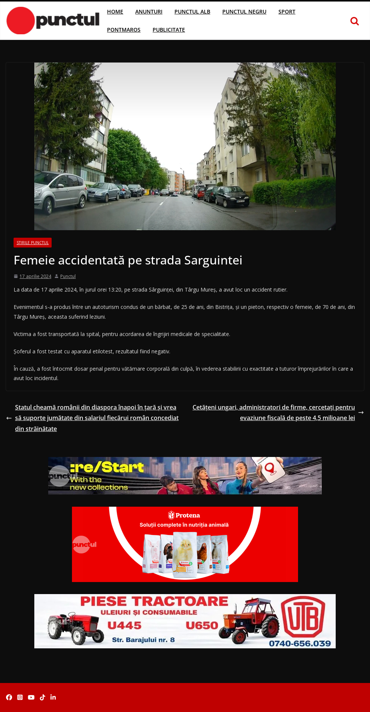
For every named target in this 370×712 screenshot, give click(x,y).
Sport (286, 11)
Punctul (68, 276)
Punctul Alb (192, 11)
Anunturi (148, 11)
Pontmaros (124, 29)
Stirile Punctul (33, 242)
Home (115, 11)
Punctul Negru (244, 11)
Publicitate (169, 29)
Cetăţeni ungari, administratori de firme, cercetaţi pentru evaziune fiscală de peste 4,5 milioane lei (278, 412)
